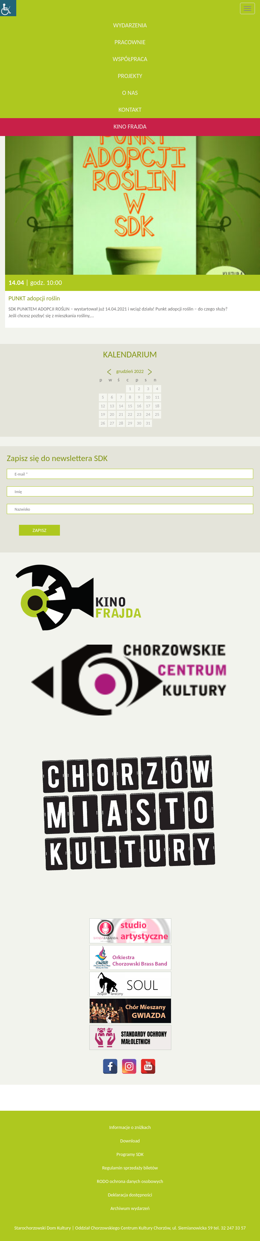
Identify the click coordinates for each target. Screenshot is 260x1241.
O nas (130, 93)
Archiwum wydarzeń (130, 1208)
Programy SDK (130, 1154)
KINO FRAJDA (129, 126)
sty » (150, 375)
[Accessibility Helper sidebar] (8, 8)
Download (130, 1141)
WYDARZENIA (130, 25)
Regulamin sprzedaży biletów (130, 1168)
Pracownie (129, 42)
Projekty (130, 76)
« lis (109, 375)
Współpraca (130, 59)
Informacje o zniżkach (130, 1127)
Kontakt (130, 109)
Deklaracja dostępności (130, 1195)
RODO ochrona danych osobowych (130, 1181)
